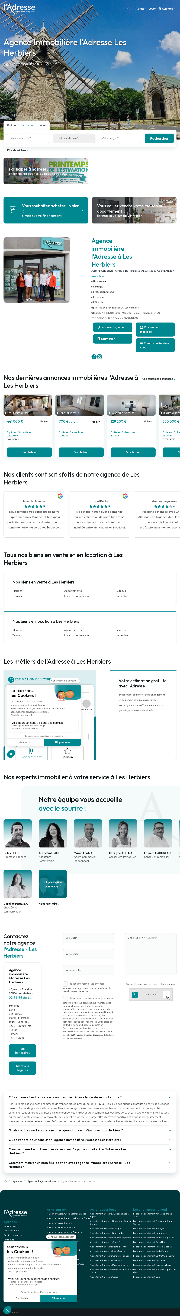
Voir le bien (29, 452)
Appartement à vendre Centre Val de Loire (110, 1255)
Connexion (167, 9)
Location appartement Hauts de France (152, 1246)
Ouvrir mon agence (13, 1235)
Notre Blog (9, 1239)
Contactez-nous (11, 1230)
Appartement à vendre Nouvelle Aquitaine (110, 1237)
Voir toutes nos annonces (159, 379)
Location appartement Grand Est (149, 1242)
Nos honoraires (22, 1051)
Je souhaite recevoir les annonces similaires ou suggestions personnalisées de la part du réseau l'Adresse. (87, 987)
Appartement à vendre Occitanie (105, 1260)
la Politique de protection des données (87, 1035)
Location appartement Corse (147, 1277)
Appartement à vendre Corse (104, 1277)
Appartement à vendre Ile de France (107, 1251)
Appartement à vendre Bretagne (105, 1228)
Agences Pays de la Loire (41, 1181)
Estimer (12, 125)
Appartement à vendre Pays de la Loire (109, 1265)
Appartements (73, 591)
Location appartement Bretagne (148, 1228)
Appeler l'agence (111, 327)
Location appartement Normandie (150, 1233)
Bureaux (121, 591)
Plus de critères (18, 150)
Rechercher (159, 138)
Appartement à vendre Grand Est (106, 1242)
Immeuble (122, 596)
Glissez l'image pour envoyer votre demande (150, 984)
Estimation (106, 338)
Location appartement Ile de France (150, 1251)
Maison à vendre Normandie (61, 1227)
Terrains (17, 596)
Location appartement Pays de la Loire (152, 1265)
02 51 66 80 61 (20, 998)
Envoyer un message (149, 329)
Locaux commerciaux (76, 596)
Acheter (141, 9)
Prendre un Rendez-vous (154, 345)
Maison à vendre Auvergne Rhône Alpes (66, 1213)
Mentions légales (22, 1068)
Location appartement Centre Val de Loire (153, 1255)
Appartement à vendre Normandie (106, 1233)
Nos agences (10, 1226)
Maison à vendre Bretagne (59, 1223)
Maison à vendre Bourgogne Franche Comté (68, 1218)
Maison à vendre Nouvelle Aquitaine (64, 1232)
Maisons (17, 591)
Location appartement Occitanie (149, 1260)
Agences (17, 1181)
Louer (152, 9)
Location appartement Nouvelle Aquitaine (153, 1237)
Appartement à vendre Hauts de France (109, 1246)
